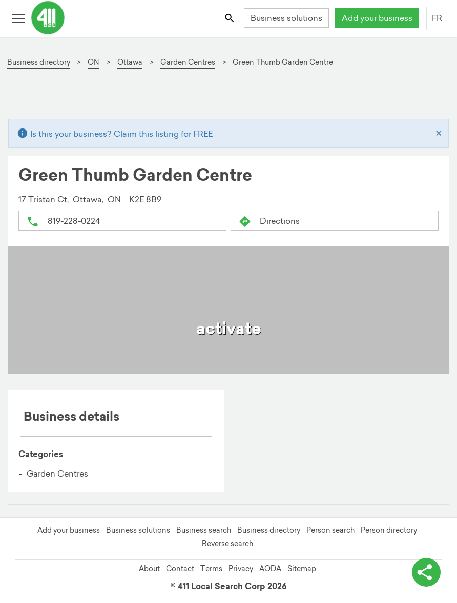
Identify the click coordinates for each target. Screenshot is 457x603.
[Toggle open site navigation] (18, 18)
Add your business (377, 18)
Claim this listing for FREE (163, 133)
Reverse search (227, 543)
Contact (180, 568)
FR (437, 18)
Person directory (389, 530)
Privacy (240, 568)
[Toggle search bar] (230, 18)
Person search (330, 530)
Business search (203, 530)
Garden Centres (57, 473)
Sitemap (301, 568)
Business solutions (286, 18)
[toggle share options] (426, 572)
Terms (211, 568)
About (149, 568)
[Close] (438, 133)
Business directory (268, 530)
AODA (270, 568)
